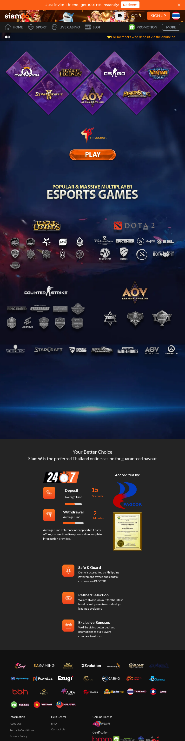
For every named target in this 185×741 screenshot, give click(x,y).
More (171, 27)
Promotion (143, 27)
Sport (37, 27)
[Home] (17, 16)
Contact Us (58, 729)
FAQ (54, 723)
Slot (92, 27)
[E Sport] (92, 155)
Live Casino (66, 27)
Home (14, 27)
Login (135, 15)
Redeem (130, 5)
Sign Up (158, 15)
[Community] (119, 16)
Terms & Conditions (22, 730)
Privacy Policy (18, 736)
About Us (15, 723)
